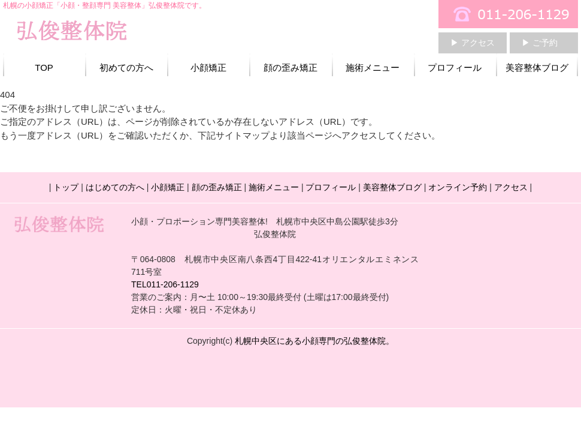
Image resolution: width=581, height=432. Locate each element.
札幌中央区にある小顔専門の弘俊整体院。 (314, 341)
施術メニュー (373, 67)
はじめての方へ (115, 187)
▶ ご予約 (540, 42)
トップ (65, 187)
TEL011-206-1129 (165, 284)
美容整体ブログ (537, 67)
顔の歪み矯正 (290, 67)
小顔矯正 (208, 67)
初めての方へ (126, 67)
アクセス (511, 187)
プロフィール (455, 67)
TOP (44, 67)
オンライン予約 (457, 187)
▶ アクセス (472, 42)
